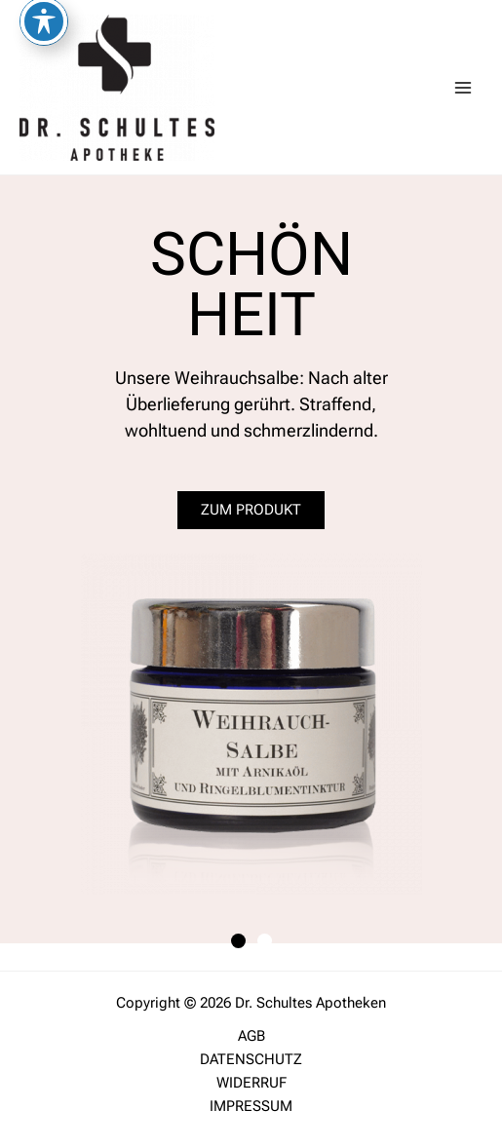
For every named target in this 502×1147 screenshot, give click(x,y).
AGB (251, 1036)
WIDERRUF (251, 1082)
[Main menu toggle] (463, 86)
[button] (238, 941)
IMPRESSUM (251, 1106)
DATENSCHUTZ (251, 1059)
